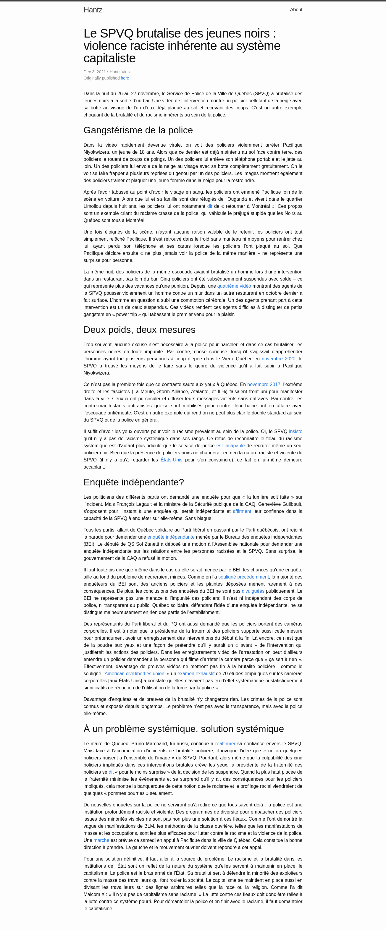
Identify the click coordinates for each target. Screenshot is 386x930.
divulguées (253, 591)
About (296, 9)
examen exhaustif (195, 673)
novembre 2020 (278, 358)
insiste (295, 431)
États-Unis (171, 459)
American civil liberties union (134, 673)
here (125, 78)
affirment (242, 511)
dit (209, 206)
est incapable (231, 445)
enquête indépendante (170, 536)
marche (101, 840)
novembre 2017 (263, 384)
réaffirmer (225, 743)
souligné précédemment (243, 576)
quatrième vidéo (234, 286)
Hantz (93, 9)
